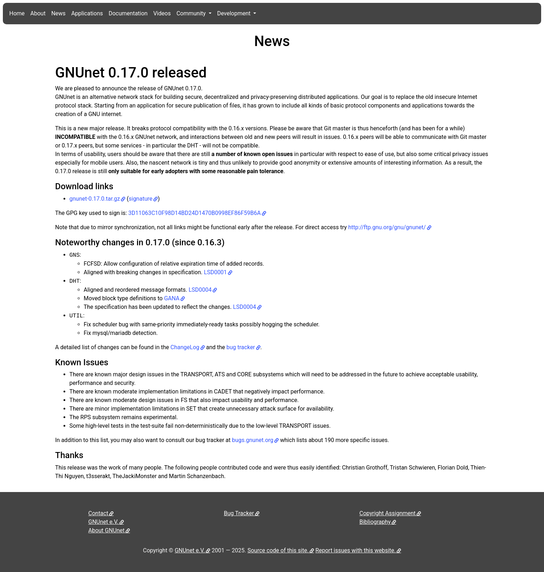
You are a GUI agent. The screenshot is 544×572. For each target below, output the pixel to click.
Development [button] (234, 13)
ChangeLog (185, 347)
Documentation (127, 13)
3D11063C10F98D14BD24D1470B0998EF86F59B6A (194, 213)
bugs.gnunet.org (252, 440)
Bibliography (375, 521)
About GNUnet (106, 530)
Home (17, 13)
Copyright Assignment (388, 513)
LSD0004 (200, 289)
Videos (162, 13)
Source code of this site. (278, 550)
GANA (171, 298)
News (58, 13)
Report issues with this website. (355, 550)
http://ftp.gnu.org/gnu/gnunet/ (387, 227)
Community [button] (192, 13)
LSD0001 (215, 272)
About (38, 13)
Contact (98, 513)
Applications (87, 13)
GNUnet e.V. (103, 521)
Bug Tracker (239, 513)
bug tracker (241, 347)
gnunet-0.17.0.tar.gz (95, 198)
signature (140, 198)
